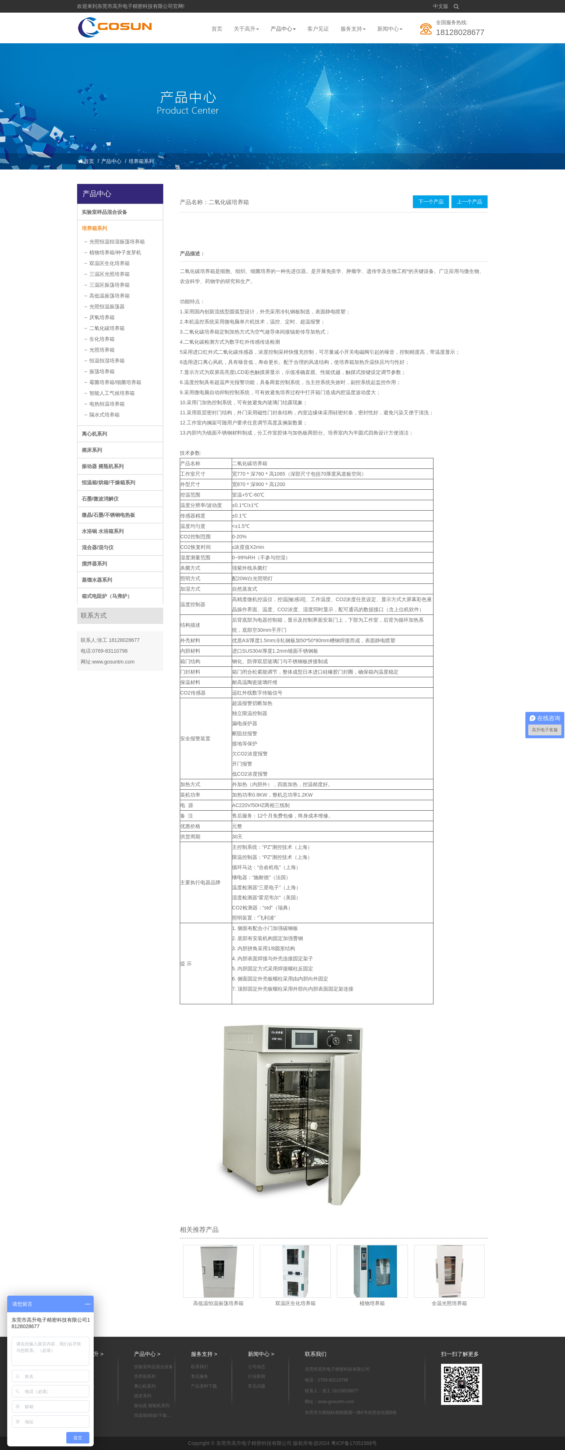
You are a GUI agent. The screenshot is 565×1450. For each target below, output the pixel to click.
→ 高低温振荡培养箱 (106, 296)
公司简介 (85, 1366)
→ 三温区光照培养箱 (106, 274)
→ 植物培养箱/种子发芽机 (112, 252)
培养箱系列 (141, 161)
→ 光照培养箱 (99, 350)
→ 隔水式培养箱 (101, 415)
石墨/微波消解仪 (100, 499)
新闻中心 (389, 29)
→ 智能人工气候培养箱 (109, 393)
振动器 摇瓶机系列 (103, 466)
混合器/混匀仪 (98, 547)
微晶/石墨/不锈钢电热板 (108, 515)
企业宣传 (85, 1376)
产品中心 (283, 29)
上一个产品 (469, 201)
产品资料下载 (204, 1386)
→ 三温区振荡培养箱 (106, 285)
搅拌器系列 (94, 564)
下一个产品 (431, 201)
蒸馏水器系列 (97, 580)
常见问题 (256, 1386)
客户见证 (318, 29)
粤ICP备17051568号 (354, 1443)
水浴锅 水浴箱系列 (103, 531)
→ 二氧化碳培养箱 (104, 328)
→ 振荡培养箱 (99, 371)
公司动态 (256, 1366)
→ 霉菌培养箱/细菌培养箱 (112, 382)
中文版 (440, 6)
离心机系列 (94, 434)
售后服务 (199, 1376)
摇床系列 (92, 450)
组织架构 (85, 1386)
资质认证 (85, 1395)
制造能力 (85, 1405)
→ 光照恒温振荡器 (104, 306)
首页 (217, 29)
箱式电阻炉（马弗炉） (107, 596)
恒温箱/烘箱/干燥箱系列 (108, 482)
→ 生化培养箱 (99, 339)
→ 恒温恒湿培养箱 (104, 360)
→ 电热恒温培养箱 (104, 404)
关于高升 (246, 29)
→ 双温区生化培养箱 (106, 263)
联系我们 (199, 1366)
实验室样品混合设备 (104, 212)
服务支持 (353, 29)
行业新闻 (256, 1376)
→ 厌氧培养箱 (99, 317)
